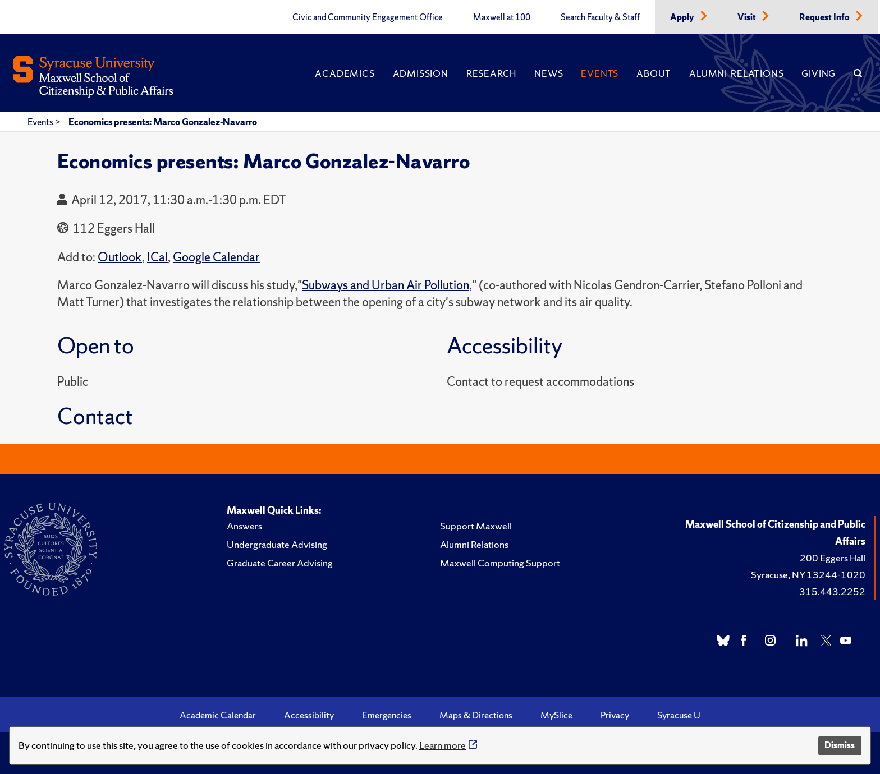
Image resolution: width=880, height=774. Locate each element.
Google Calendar (216, 257)
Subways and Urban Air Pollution (385, 285)
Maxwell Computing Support (500, 562)
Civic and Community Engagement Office (367, 17)
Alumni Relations (736, 73)
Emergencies (386, 715)
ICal (157, 257)
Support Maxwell (476, 525)
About (653, 73)
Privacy (615, 715)
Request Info (825, 17)
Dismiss (839, 745)
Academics (344, 73)
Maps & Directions (475, 715)
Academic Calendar (218, 715)
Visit (747, 17)
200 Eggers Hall (832, 557)
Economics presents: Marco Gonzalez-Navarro (162, 122)
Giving (818, 73)
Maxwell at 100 (501, 17)
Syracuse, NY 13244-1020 (808, 574)
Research (491, 73)
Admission (420, 73)
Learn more (442, 745)
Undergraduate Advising (277, 544)
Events (599, 73)
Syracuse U (678, 715)
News (548, 73)
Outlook (120, 257)
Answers (244, 525)
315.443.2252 (832, 591)
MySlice (556, 715)
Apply (683, 17)
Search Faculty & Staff (600, 17)
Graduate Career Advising (280, 562)
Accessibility (309, 715)
